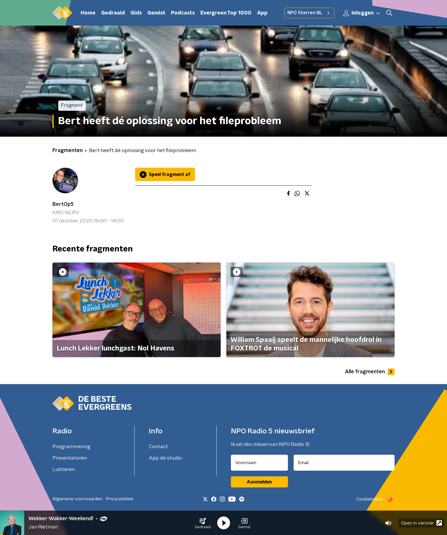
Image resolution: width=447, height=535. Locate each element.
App (262, 13)
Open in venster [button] (421, 523)
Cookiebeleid (369, 499)
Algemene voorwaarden (77, 499)
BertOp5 (63, 204)
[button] (203, 523)
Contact (158, 446)
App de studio (165, 458)
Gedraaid (113, 13)
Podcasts (183, 13)
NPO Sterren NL (309, 13)
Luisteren (63, 469)
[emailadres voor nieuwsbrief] (344, 463)
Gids (136, 13)
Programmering (71, 446)
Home (88, 13)
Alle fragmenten (370, 371)
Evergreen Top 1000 (225, 13)
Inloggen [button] (362, 13)
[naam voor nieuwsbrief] (259, 463)
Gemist (156, 13)
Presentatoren (69, 458)
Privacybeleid (119, 499)
